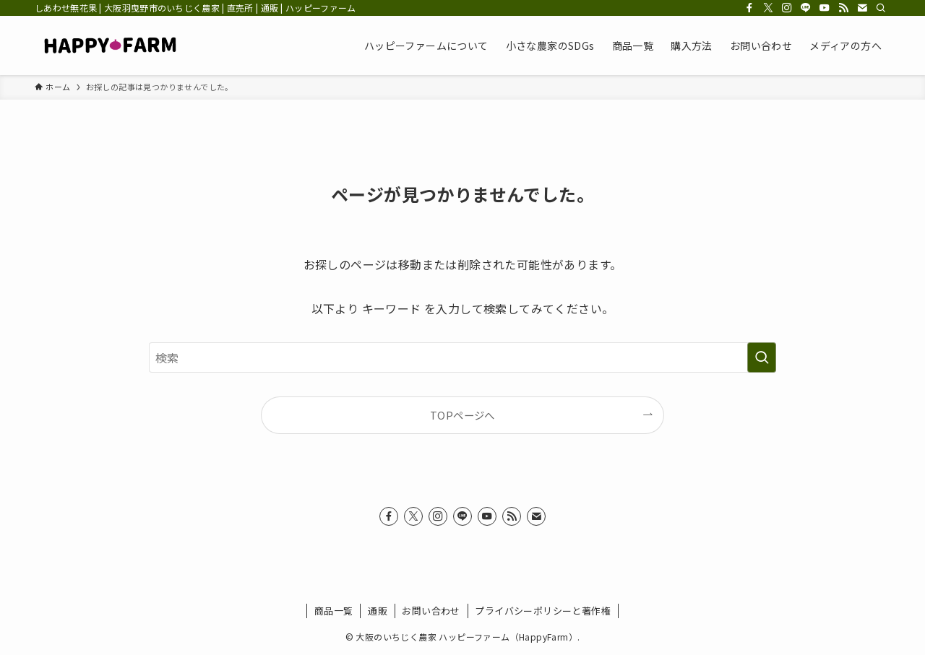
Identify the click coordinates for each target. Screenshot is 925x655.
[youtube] (824, 8)
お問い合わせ (431, 610)
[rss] (843, 8)
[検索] (881, 8)
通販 (377, 610)
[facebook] (749, 8)
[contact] (862, 8)
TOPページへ (462, 414)
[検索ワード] (462, 357)
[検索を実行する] (761, 357)
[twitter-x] (768, 8)
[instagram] (787, 8)
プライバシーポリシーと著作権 (543, 610)
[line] (805, 8)
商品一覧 (333, 610)
